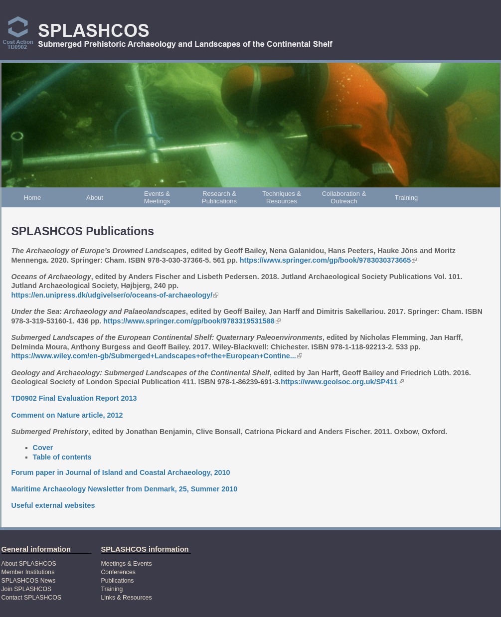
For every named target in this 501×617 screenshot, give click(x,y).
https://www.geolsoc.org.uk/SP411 (342, 382)
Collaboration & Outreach (344, 197)
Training (406, 197)
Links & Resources (126, 597)
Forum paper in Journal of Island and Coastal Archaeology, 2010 (120, 472)
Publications (117, 580)
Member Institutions (28, 572)
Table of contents (62, 457)
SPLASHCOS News (28, 580)
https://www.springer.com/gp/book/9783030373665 (328, 260)
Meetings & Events (126, 563)
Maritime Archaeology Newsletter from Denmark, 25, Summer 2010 (124, 489)
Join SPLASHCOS (26, 589)
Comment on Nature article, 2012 (67, 415)
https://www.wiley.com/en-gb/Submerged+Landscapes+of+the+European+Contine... (156, 356)
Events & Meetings (157, 197)
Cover (43, 448)
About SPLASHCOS (28, 563)
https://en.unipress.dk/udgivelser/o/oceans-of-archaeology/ (115, 295)
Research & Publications (219, 197)
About (94, 197)
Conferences (118, 572)
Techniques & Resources (281, 197)
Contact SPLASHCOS (31, 597)
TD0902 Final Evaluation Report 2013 (74, 398)
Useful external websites (53, 505)
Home (32, 197)
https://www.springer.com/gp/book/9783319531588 (191, 321)
